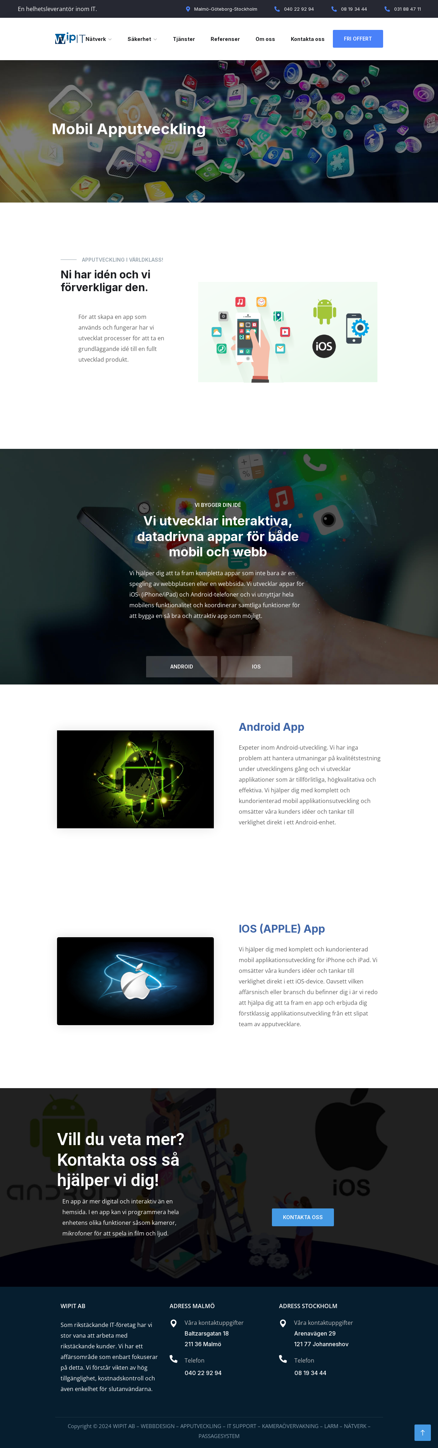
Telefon (195, 1360)
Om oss (265, 39)
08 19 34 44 (310, 1372)
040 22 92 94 (203, 1372)
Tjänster (184, 39)
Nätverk (96, 39)
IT (61, 39)
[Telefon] (173, 1359)
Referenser (225, 39)
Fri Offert (358, 39)
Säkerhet (139, 39)
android (181, 666)
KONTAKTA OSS (303, 1217)
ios (256, 666)
